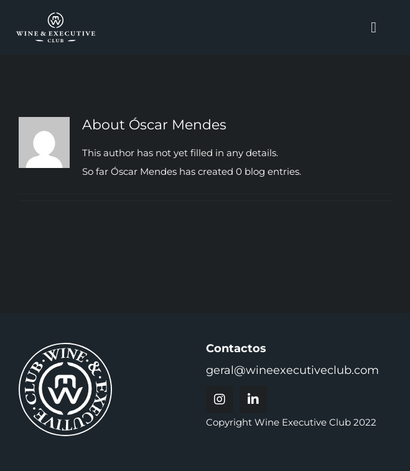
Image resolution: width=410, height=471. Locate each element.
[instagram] (219, 399)
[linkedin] (253, 399)
